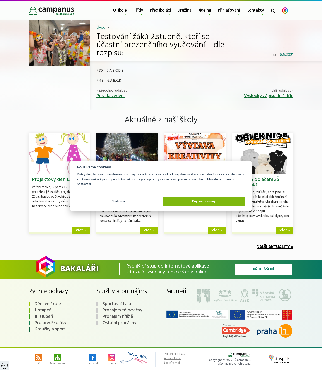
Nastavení (118, 201)
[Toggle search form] (273, 11)
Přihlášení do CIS (174, 354)
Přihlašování (229, 10)
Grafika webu (280, 359)
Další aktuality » (275, 247)
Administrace (172, 358)
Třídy (138, 10)
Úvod (100, 28)
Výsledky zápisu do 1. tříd (268, 96)
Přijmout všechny (203, 201)
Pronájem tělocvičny (122, 310)
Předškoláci (160, 10)
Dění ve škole (48, 304)
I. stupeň (43, 310)
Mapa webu (57, 359)
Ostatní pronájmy (119, 323)
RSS (38, 359)
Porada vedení (110, 96)
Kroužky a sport (50, 329)
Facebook (93, 359)
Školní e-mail (172, 363)
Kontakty (255, 10)
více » (81, 230)
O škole (120, 10)
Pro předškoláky (50, 323)
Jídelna (204, 10)
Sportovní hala (117, 304)
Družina (185, 10)
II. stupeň (44, 316)
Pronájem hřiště (118, 316)
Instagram (112, 359)
